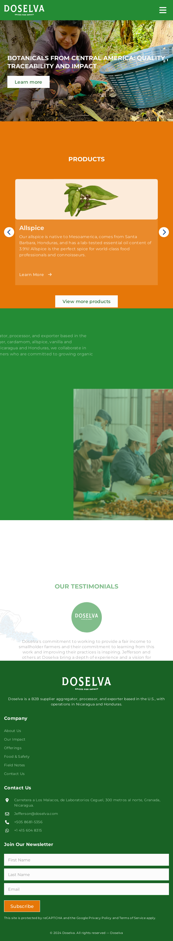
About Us (12, 730)
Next (164, 251)
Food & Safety (17, 756)
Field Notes (14, 765)
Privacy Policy (100, 918)
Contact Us (14, 773)
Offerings (13, 747)
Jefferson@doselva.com (36, 813)
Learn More (35, 293)
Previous (9, 251)
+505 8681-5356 (28, 821)
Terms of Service (132, 918)
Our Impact (14, 739)
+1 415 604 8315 (28, 830)
